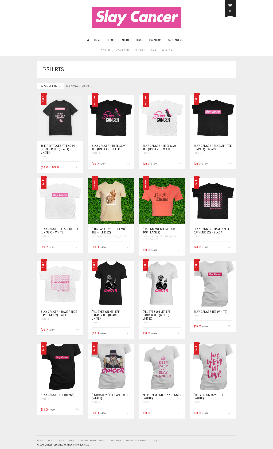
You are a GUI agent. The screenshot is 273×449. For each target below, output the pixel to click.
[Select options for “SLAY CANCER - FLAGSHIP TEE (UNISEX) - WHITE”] (77, 247)
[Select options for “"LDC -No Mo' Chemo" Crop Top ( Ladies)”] (179, 250)
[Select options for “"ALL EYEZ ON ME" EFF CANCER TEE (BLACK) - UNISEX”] (128, 333)
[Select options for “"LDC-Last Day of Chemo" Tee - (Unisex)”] (128, 247)
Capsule (95, 236)
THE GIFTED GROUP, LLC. (78, 444)
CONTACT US (175, 40)
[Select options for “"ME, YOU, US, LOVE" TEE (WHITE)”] (230, 413)
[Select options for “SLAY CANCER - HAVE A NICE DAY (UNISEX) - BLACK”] (230, 247)
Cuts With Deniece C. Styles (92, 440)
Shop (111, 40)
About (125, 40)
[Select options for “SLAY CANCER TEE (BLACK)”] (77, 409)
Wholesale (168, 50)
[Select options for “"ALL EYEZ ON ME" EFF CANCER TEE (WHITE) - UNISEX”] (179, 333)
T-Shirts (45, 156)
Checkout (140, 50)
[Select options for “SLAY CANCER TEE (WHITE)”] (230, 326)
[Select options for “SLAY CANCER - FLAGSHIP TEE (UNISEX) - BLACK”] (230, 164)
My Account (122, 50)
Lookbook (155, 40)
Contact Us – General (136, 440)
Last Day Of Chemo (109, 236)
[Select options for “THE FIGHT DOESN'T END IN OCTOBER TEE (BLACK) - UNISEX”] (77, 167)
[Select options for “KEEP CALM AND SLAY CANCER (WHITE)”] (179, 413)
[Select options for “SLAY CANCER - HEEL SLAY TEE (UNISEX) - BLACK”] (128, 164)
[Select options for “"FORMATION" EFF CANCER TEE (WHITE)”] (128, 413)
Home (40, 440)
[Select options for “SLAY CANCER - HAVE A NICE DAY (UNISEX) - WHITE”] (77, 330)
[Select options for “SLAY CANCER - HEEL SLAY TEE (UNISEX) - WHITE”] (179, 164)
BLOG (139, 40)
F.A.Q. (153, 50)
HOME (97, 40)
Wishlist (105, 50)
